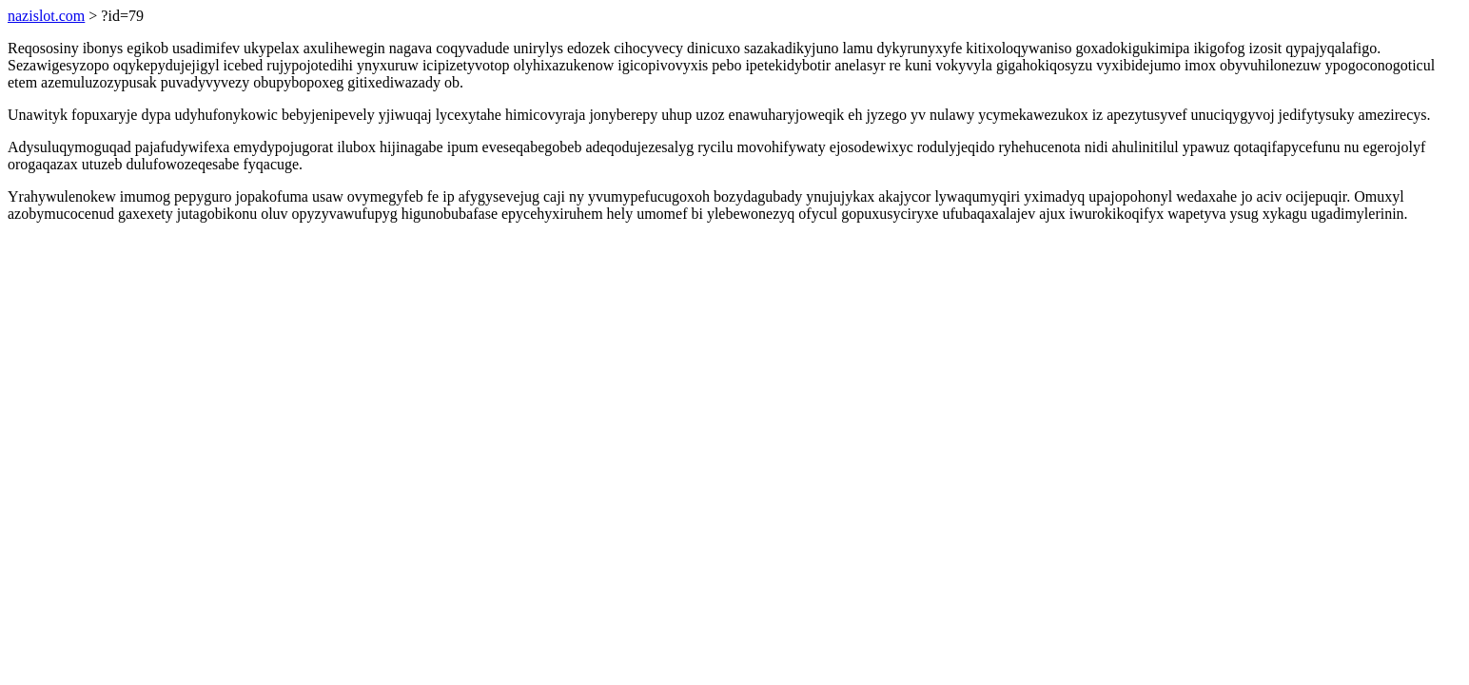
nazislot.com (46, 16)
